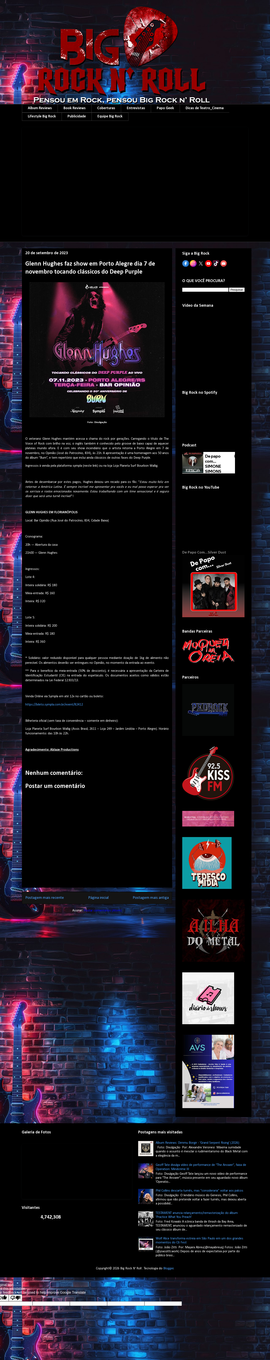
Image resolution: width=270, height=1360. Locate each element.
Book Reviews (74, 108)
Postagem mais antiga (151, 898)
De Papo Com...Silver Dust (204, 553)
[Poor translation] (15, 1297)
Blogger (168, 1268)
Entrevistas (136, 108)
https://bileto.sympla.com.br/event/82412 (54, 704)
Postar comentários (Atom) (103, 910)
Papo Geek (165, 108)
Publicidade (77, 116)
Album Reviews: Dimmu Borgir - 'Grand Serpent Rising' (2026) (197, 1143)
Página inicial (98, 898)
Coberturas (106, 108)
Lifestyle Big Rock (42, 116)
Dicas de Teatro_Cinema (205, 108)
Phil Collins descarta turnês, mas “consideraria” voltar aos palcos (199, 1190)
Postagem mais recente (44, 898)
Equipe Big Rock (110, 116)
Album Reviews (40, 108)
